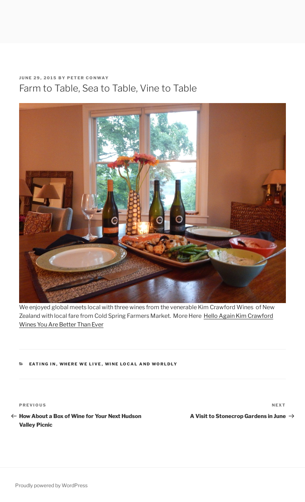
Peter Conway (88, 77)
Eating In (42, 363)
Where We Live (80, 363)
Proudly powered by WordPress (51, 485)
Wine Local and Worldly (141, 363)
